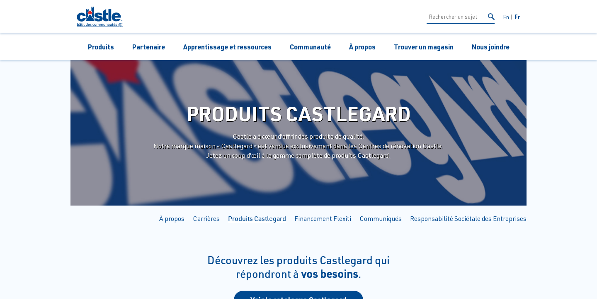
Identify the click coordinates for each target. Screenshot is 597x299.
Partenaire (148, 46)
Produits (101, 46)
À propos (362, 46)
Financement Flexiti (322, 218)
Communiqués (380, 218)
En (506, 16)
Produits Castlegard (257, 218)
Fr (517, 16)
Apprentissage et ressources (227, 46)
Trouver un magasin (424, 46)
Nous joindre (491, 46)
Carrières (206, 218)
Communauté (310, 46)
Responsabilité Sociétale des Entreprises (468, 218)
